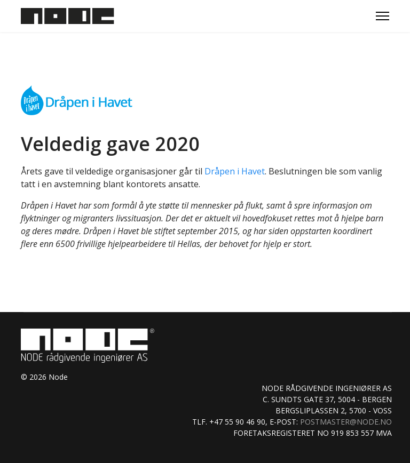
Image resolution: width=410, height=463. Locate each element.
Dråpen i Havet (234, 171)
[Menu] (382, 16)
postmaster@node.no (346, 422)
